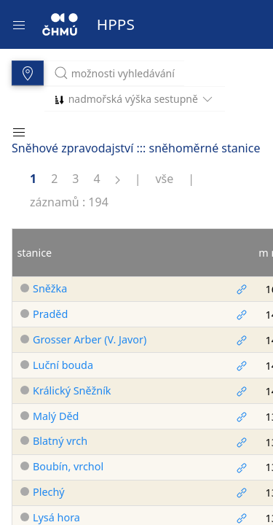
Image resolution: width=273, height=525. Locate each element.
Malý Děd (56, 416)
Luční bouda (63, 365)
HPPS (116, 24)
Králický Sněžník (72, 390)
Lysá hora (56, 517)
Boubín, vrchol (68, 466)
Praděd (50, 314)
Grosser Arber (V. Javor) (89, 339)
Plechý (49, 492)
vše (164, 179)
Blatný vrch (60, 441)
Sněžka (50, 288)
